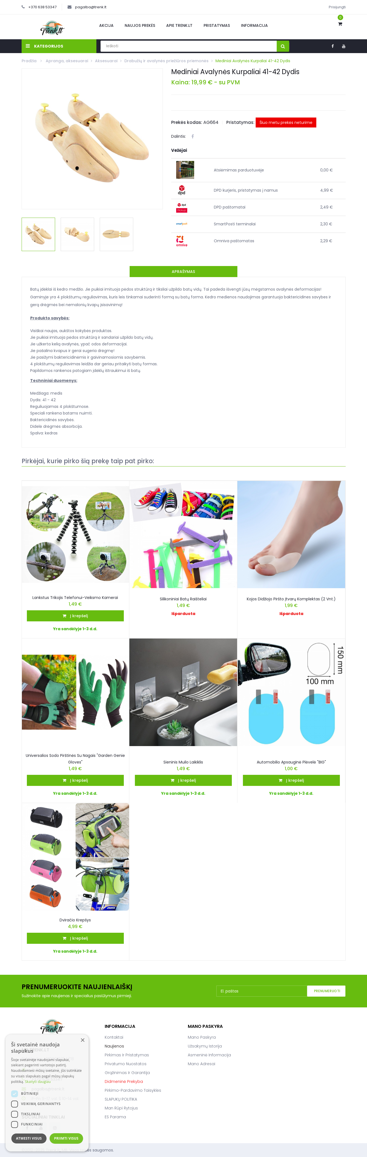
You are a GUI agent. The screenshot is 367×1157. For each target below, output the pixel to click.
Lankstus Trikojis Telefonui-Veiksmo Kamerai (75, 597)
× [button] (82, 1040)
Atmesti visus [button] (29, 1138)
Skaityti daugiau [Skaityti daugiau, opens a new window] (38, 1081)
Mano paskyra (202, 1037)
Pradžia (30, 61)
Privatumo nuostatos (126, 1064)
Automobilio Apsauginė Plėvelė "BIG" (291, 762)
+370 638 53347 (42, 7)
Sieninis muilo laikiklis (183, 762)
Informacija (254, 25)
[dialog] (47, 1092)
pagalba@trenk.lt (90, 7)
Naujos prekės (140, 25)
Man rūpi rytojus (121, 1108)
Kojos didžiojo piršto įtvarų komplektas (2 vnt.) (291, 599)
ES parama (115, 1117)
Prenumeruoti (327, 991)
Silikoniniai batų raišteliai (183, 599)
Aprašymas (183, 271)
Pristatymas (217, 25)
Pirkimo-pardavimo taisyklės (133, 1090)
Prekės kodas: (186, 122)
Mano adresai (201, 1064)
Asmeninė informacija (209, 1055)
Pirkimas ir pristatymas (127, 1055)
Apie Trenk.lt (179, 25)
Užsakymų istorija (205, 1046)
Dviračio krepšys (75, 920)
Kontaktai (114, 1037)
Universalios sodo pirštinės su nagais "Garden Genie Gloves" (75, 759)
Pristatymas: (240, 122)
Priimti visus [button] (66, 1138)
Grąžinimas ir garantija (127, 1072)
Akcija (106, 25)
